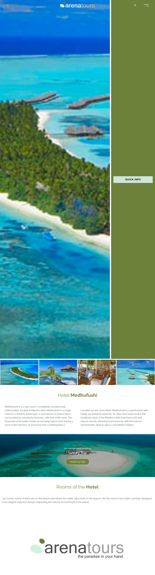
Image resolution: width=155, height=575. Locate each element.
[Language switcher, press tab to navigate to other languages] (17, 5)
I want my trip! (77, 461)
